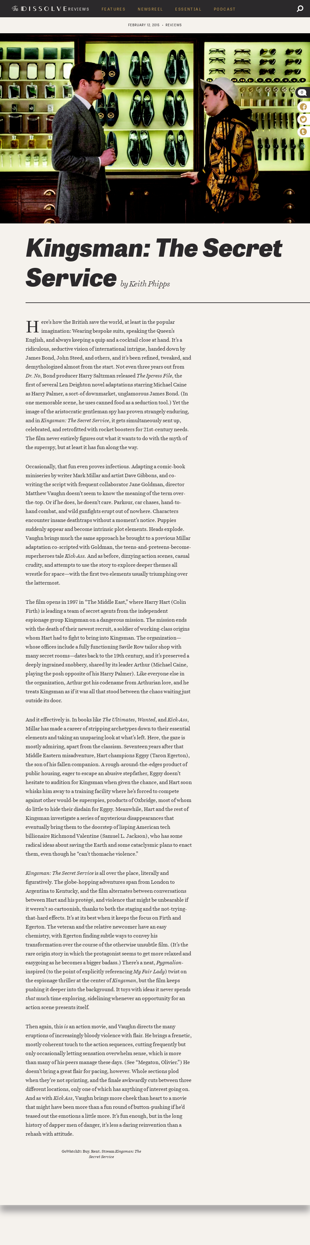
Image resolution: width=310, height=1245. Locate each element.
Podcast (225, 9)
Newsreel (150, 9)
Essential (188, 9)
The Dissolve (40, 8)
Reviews (78, 9)
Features (114, 9)
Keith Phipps (149, 283)
